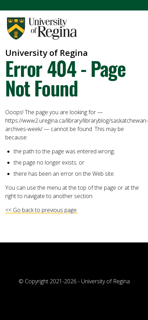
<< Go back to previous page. (41, 210)
